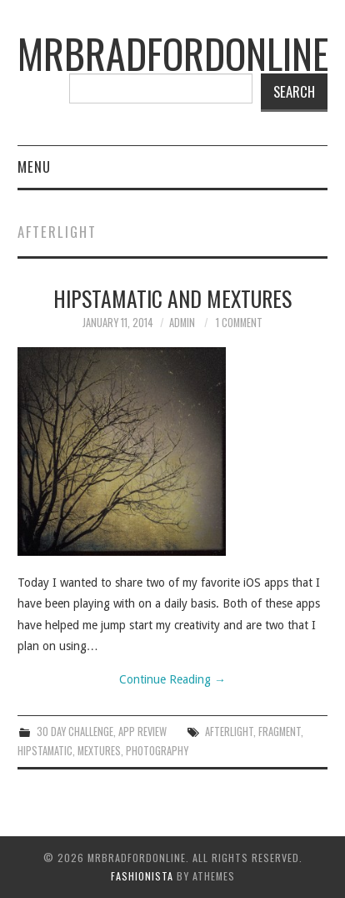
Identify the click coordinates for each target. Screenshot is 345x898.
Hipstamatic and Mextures (172, 298)
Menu (34, 166)
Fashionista (142, 876)
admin (182, 322)
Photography (157, 751)
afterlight (229, 731)
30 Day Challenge (75, 731)
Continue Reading (172, 679)
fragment (279, 731)
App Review (142, 731)
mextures (99, 751)
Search (294, 91)
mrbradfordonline (173, 53)
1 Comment (239, 322)
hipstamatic (45, 751)
